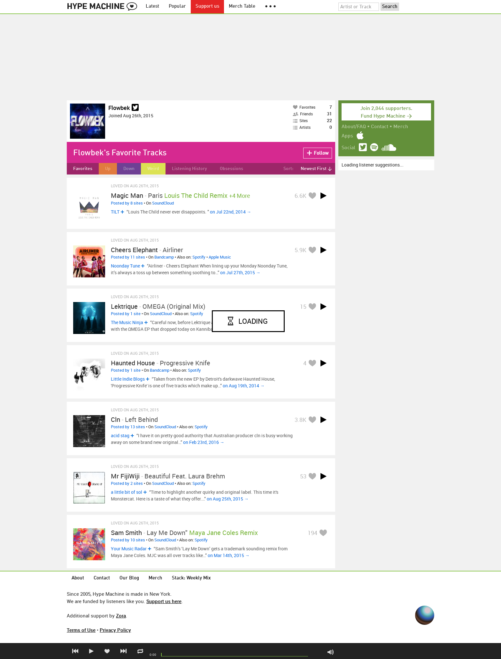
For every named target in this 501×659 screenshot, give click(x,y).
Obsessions (231, 169)
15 (303, 306)
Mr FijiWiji (125, 476)
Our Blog (129, 578)
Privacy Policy (115, 630)
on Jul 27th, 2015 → (240, 272)
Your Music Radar (129, 549)
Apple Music (220, 257)
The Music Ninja (127, 322)
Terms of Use (81, 630)
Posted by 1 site (126, 313)
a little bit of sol (126, 492)
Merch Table (242, 6)
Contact (379, 126)
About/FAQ (354, 126)
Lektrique (124, 306)
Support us (207, 6)
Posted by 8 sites (127, 203)
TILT (115, 212)
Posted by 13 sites (128, 427)
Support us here (163, 601)
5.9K (300, 250)
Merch (400, 126)
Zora (121, 615)
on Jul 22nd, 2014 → (230, 212)
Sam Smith (126, 532)
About (78, 578)
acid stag (120, 435)
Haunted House (133, 363)
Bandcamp (164, 257)
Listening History (189, 169)
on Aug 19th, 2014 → (244, 386)
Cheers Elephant (134, 249)
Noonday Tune (125, 266)
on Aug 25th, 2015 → (228, 499)
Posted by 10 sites (128, 540)
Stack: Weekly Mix (191, 578)
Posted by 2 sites (127, 483)
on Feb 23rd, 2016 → (203, 442)
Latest (152, 6)
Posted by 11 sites (128, 257)
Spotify (198, 257)
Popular (177, 6)
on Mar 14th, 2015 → (229, 555)
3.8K (300, 420)
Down (129, 169)
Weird (153, 169)
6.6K (300, 195)
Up (108, 169)
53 (303, 476)
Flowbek (119, 108)
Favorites (82, 169)
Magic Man (127, 195)
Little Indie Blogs (128, 379)
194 (312, 533)
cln (115, 419)
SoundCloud (163, 203)
